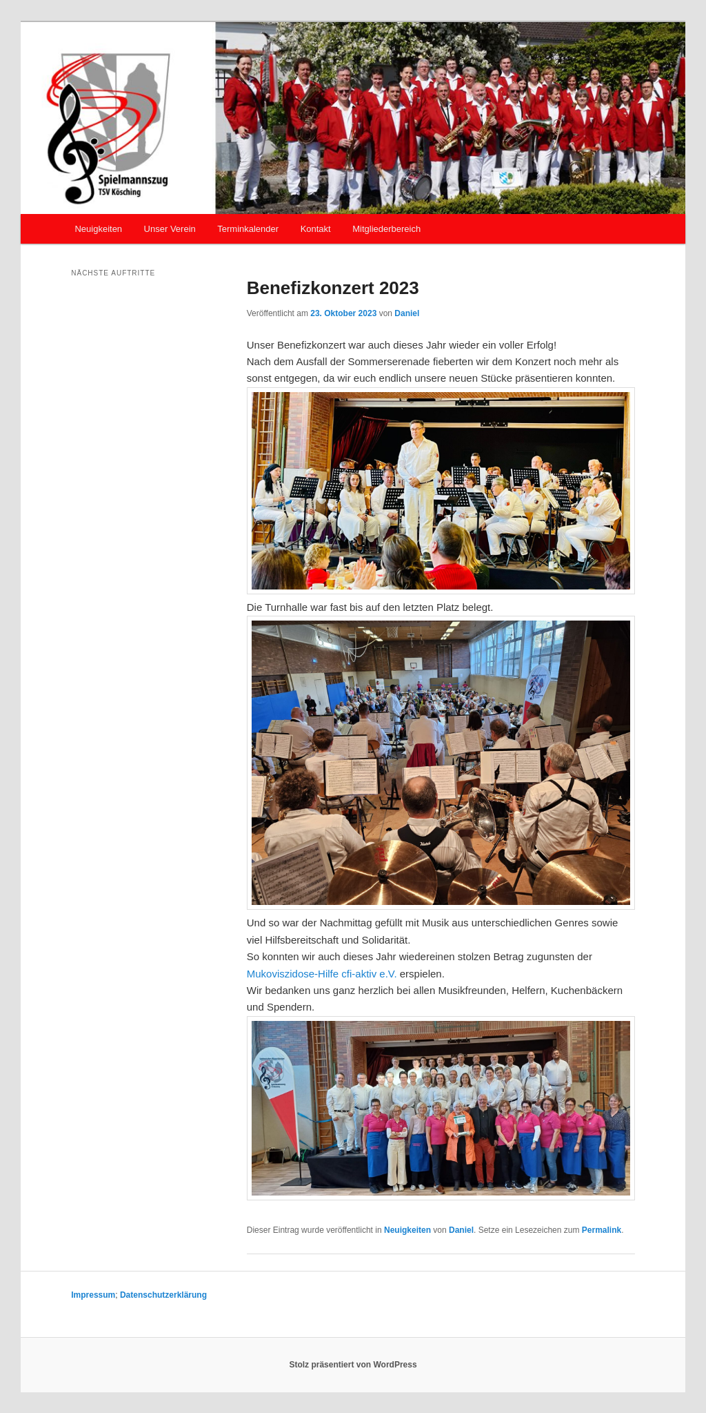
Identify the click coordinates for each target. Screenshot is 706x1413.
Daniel (406, 313)
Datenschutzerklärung (163, 1295)
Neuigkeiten (98, 229)
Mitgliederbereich (386, 229)
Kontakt (316, 229)
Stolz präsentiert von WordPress (352, 1365)
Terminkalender (248, 229)
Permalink (601, 1230)
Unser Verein (170, 229)
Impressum (93, 1295)
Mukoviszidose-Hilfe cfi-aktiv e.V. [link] (322, 974)
